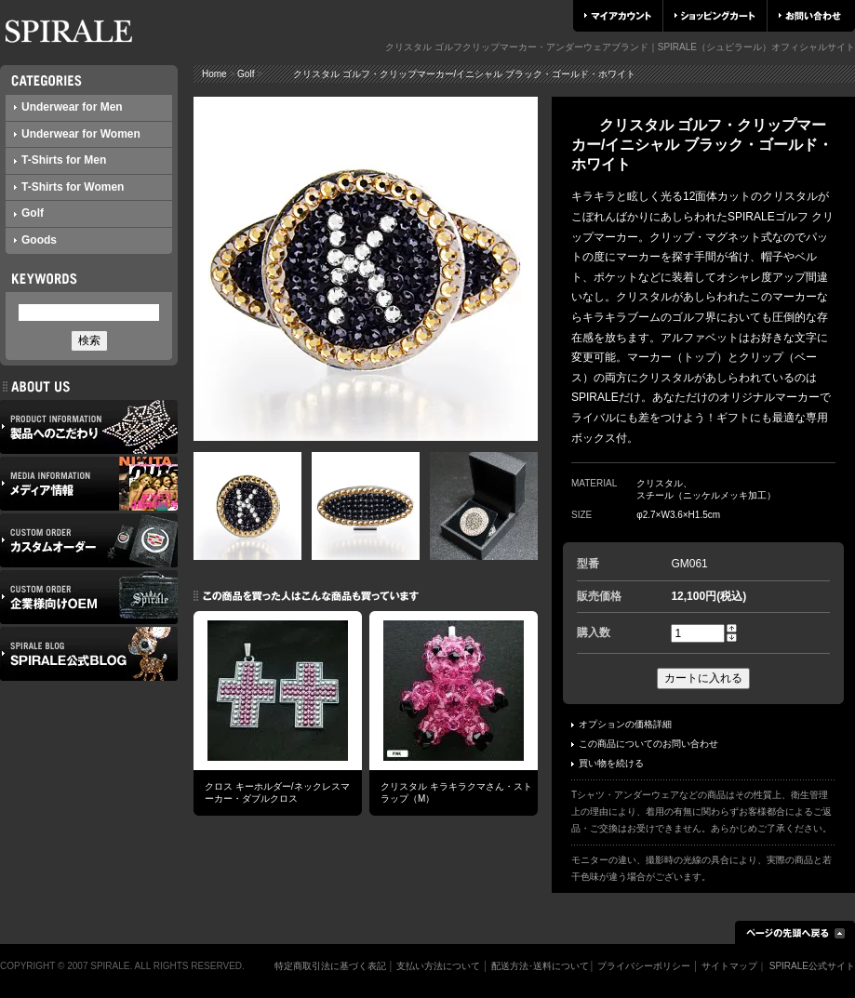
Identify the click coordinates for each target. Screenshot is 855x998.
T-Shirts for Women (69, 186)
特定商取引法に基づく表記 (330, 966)
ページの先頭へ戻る (795, 932)
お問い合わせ (810, 15)
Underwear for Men (68, 106)
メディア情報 (89, 484)
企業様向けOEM (89, 597)
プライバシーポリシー (643, 966)
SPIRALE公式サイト (812, 966)
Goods (35, 239)
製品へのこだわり (89, 427)
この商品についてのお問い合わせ (644, 744)
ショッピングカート (715, 15)
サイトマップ (729, 966)
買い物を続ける (607, 763)
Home (214, 74)
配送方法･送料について (540, 966)
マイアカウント (617, 15)
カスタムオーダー (89, 540)
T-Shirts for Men (60, 159)
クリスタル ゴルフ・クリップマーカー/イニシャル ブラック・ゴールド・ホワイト (450, 74)
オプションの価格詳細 (621, 724)
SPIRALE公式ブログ (89, 654)
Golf (29, 213)
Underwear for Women (77, 133)
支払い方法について (438, 966)
